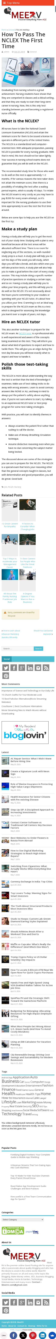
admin (6, 52)
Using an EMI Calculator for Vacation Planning (31, 1043)
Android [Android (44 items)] (5, 1077)
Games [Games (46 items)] (31, 1090)
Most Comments (11, 683)
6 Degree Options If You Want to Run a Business (27, 597)
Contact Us (22, 1326)
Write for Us (42, 1326)
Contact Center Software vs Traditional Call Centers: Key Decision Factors (31, 825)
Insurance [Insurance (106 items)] (18, 1098)
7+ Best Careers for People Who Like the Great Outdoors (27, 562)
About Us (12, 1326)
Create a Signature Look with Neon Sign (30, 772)
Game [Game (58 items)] (25, 1090)
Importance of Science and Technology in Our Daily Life (28, 690)
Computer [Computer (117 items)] (37, 1082)
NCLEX (10, 487)
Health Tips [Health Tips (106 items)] (33, 1094)
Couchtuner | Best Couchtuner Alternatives (22, 706)
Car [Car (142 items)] (21, 1082)
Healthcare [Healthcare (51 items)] (20, 1094)
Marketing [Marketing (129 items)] (29, 1102)
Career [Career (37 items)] (27, 1082)
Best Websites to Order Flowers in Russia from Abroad (29, 839)
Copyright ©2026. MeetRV (13, 1322)
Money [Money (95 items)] (47, 1102)
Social (7, 659)
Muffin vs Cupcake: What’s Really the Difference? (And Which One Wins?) (31, 945)
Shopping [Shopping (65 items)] (6, 1110)
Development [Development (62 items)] (8, 1085)
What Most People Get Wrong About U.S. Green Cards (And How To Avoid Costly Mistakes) (31, 1029)
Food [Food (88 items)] (19, 1090)
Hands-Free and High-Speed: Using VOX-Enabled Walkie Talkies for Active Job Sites (32, 985)
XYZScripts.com (40, 1330)
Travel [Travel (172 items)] (27, 1114)
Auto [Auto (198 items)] (34, 1077)
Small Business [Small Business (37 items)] (17, 1110)
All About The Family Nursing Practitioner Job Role (10, 597)
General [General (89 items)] (39, 1090)
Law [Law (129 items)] (36, 1098)
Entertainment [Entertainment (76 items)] (34, 1085)
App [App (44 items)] (10, 1077)
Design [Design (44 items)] (47, 1082)
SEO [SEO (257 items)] (35, 1105)
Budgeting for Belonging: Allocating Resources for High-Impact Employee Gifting (31, 1013)
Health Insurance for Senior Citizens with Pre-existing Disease (30, 798)
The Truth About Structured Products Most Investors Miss (31, 907)
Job (5, 487)
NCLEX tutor (25, 333)
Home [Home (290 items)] (46, 1093)
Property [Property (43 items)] (5, 1106)
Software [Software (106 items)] (43, 1110)
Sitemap (31, 1326)
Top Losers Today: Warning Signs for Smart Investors (31, 894)
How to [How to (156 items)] (7, 1098)
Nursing (17, 487)
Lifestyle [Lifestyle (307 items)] (9, 1101)
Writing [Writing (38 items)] (35, 1114)
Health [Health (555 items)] (8, 1093)
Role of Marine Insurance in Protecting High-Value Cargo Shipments (32, 785)
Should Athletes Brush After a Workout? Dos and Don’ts (27, 933)
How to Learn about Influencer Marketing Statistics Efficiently (11, 634)
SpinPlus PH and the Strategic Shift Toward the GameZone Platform (30, 999)
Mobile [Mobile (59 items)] (39, 1102)
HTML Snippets (16, 1330)
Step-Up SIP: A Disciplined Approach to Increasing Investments (32, 811)
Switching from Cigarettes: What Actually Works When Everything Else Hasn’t (31, 869)
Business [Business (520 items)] (10, 1081)
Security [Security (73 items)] (27, 1106)
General (33, 52)
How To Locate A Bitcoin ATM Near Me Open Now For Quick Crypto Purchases (32, 971)
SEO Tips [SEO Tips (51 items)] (43, 1106)
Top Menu (11, 3)
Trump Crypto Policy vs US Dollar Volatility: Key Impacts (29, 958)
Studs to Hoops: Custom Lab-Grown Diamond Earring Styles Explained (31, 920)
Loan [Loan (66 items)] (18, 1102)
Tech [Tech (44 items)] (51, 1110)
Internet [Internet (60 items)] (29, 1098)
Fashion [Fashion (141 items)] (47, 1085)
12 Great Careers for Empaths (10, 525)
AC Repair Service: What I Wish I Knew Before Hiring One (31, 760)
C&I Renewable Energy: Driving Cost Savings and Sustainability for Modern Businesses (32, 1057)
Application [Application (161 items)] (21, 1077)
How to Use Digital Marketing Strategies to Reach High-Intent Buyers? (28, 853)
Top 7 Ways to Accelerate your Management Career (10, 562)
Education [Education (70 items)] (20, 1085)
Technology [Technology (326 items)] (12, 1113)
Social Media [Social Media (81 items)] (30, 1110)
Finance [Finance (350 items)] (8, 1089)
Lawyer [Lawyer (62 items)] (42, 1098)
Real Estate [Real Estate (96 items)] (16, 1106)
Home (4, 1326)
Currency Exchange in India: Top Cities (31, 881)
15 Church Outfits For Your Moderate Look (22, 694)
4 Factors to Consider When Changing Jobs (27, 526)
